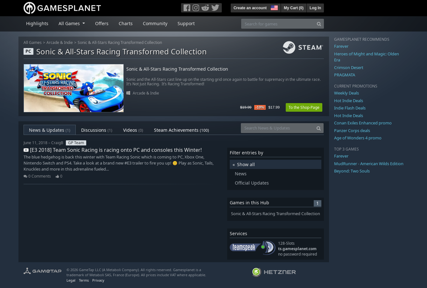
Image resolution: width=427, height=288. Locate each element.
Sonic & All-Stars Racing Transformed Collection (120, 42)
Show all (246, 164)
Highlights (37, 23)
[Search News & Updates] (277, 128)
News (241, 174)
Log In (315, 8)
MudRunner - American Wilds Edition (368, 163)
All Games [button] (70, 23)
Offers (101, 23)
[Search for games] (277, 24)
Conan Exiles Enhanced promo (363, 123)
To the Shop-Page (304, 107)
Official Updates (252, 183)
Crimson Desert (348, 67)
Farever (341, 46)
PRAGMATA (344, 75)
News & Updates (49, 130)
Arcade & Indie (59, 42)
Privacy (98, 280)
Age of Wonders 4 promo (358, 138)
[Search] (319, 24)
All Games (33, 42)
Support (186, 23)
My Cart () (294, 8)
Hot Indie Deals (348, 100)
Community (155, 23)
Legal (70, 280)
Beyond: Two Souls (352, 171)
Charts (126, 23)
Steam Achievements (181, 130)
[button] (274, 7)
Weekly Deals (346, 93)
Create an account (250, 8)
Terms (84, 280)
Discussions (96, 130)
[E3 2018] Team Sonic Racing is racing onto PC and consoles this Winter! (113, 149)
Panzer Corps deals (352, 130)
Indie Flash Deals (350, 108)
